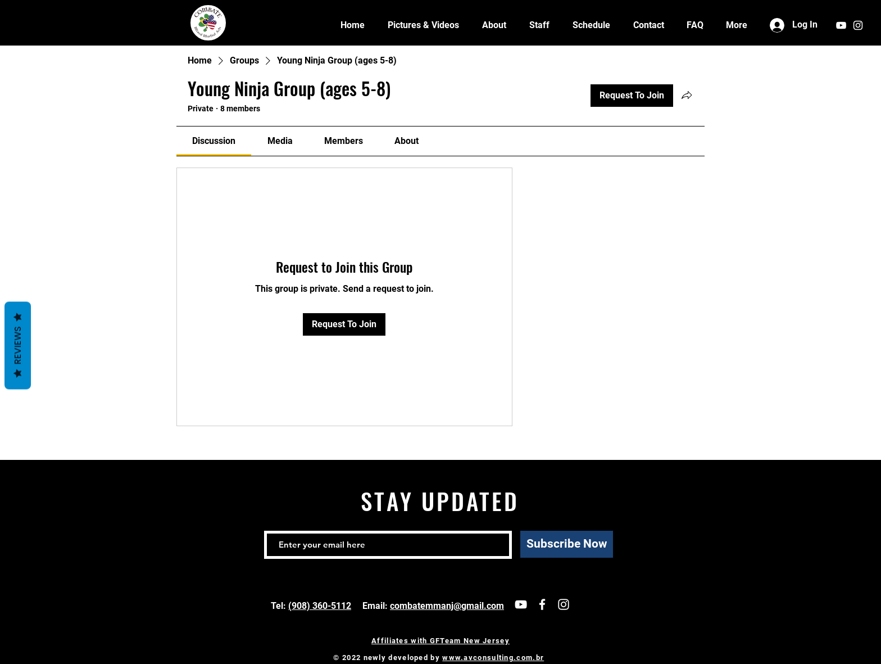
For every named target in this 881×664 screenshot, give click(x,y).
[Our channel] (521, 604)
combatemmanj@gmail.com (447, 605)
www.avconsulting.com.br (493, 657)
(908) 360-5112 (319, 605)
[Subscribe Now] (566, 544)
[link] (213, 140)
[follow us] (563, 604)
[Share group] (686, 95)
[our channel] (841, 25)
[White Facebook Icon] (542, 604)
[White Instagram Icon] (858, 25)
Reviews (17, 345)
